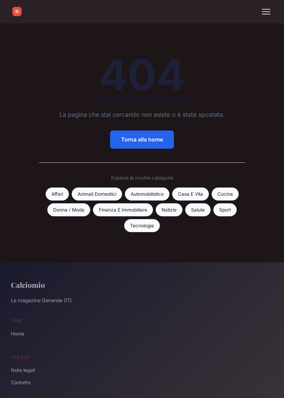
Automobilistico (147, 194)
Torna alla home (142, 139)
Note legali (23, 370)
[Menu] (266, 11)
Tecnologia (142, 225)
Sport (225, 210)
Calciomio (28, 284)
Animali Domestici (97, 194)
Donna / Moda (68, 210)
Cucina (225, 194)
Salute (198, 210)
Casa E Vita (190, 194)
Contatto (21, 382)
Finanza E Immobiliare (123, 210)
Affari (57, 194)
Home (17, 334)
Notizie (169, 210)
